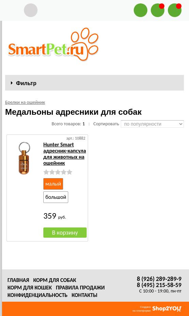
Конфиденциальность (38, 295)
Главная (18, 280)
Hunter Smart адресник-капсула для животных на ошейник (64, 153)
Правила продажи (80, 287)
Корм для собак (54, 280)
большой (55, 197)
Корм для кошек (30, 287)
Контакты (85, 295)
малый (53, 183)
